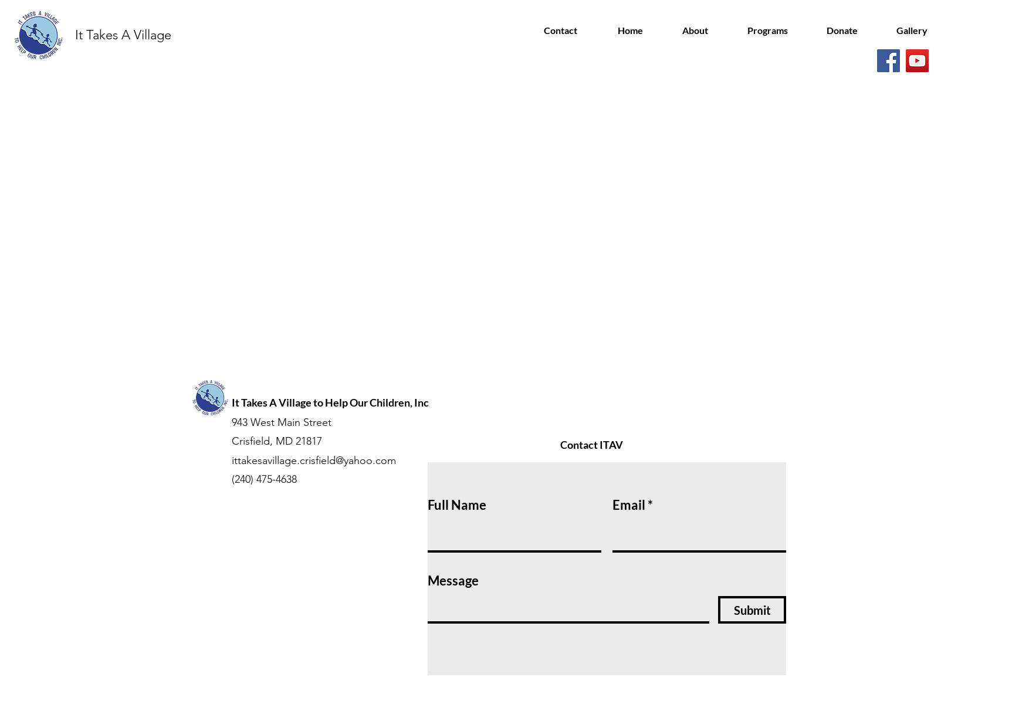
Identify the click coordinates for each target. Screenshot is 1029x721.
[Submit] (752, 610)
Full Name (457, 505)
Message (453, 580)
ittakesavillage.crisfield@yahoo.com (314, 460)
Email (628, 505)
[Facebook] (888, 60)
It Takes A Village (123, 35)
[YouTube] (917, 60)
